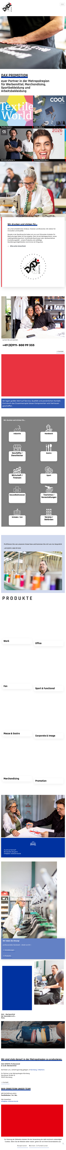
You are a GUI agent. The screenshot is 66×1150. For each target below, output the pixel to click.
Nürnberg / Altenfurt (37, 1070)
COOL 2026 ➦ (39, 127)
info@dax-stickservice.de (12, 853)
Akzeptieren (22, 1146)
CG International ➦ (8, 160)
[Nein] (63, 1143)
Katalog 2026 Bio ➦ (41, 160)
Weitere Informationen (38, 1146)
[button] (17, 246)
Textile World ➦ (6, 127)
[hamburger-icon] (62, 4)
